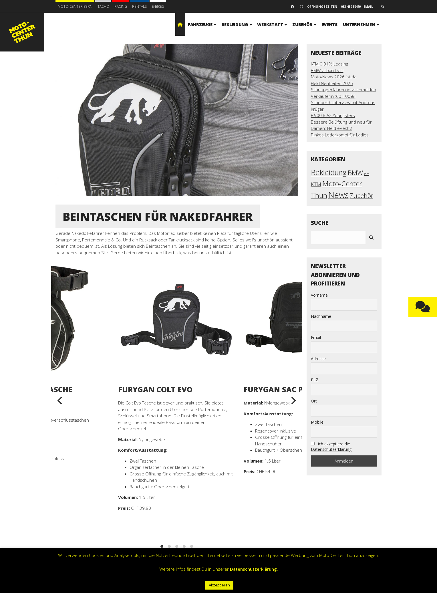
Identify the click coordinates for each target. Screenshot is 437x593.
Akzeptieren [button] (219, 585)
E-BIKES (158, 6)
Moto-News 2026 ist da (333, 77)
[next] (293, 400)
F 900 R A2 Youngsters (333, 115)
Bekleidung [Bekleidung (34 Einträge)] (329, 172)
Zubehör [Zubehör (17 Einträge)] (361, 195)
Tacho (103, 6)
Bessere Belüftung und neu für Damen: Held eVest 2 (341, 125)
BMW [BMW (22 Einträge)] (355, 172)
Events (329, 24)
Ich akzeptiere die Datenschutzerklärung (331, 446)
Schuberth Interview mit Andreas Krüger (343, 106)
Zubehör (304, 24)
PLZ (314, 379)
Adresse (318, 358)
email (368, 6)
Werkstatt (272, 24)
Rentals (139, 6)
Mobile (317, 422)
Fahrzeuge (202, 24)
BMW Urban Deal (327, 70)
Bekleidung (237, 24)
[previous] (60, 400)
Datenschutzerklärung (253, 569)
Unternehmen (361, 24)
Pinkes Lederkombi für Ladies (340, 135)
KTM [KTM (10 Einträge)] (316, 184)
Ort (314, 401)
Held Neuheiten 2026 (332, 83)
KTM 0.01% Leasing (329, 64)
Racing (120, 6)
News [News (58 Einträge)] (338, 195)
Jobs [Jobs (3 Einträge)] (366, 174)
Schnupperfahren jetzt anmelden (343, 89)
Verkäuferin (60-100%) (333, 96)
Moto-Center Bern (75, 6)
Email (316, 337)
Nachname (321, 316)
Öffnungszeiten (322, 6)
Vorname (319, 295)
